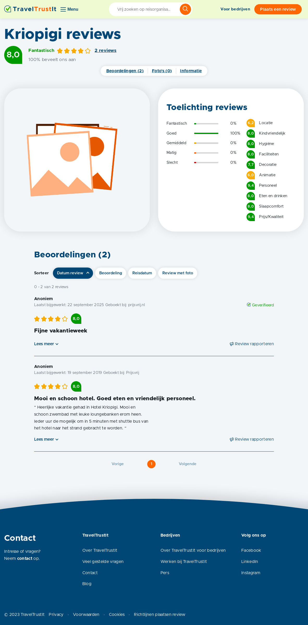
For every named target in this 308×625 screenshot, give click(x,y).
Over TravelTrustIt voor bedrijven (193, 550)
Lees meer (44, 344)
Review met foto (177, 273)
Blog (86, 584)
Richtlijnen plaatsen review (159, 614)
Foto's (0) (162, 71)
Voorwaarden (86, 614)
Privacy (56, 614)
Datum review (70, 273)
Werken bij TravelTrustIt (184, 562)
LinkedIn (249, 562)
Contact (90, 573)
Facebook (251, 550)
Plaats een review (278, 9)
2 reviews (105, 50)
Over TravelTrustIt (100, 550)
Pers (165, 573)
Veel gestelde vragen (103, 562)
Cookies (117, 614)
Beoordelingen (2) (125, 71)
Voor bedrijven (235, 9)
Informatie (191, 71)
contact (24, 558)
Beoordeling (110, 273)
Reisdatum (142, 273)
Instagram (250, 573)
